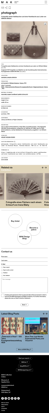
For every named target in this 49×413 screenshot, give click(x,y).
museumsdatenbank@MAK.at (8, 386)
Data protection (4, 404)
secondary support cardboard (9, 94)
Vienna (21, 83)
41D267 (3, 137)
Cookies (3, 410)
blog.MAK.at (24, 366)
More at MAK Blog (24, 352)
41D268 (8, 137)
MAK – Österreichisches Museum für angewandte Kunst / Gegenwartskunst (22, 87)
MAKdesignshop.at (24, 370)
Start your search (24, 358)
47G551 (13, 137)
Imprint (2, 406)
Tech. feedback (6, 275)
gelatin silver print (23, 94)
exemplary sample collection (9, 77)
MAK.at (24, 362)
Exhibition (6, 170)
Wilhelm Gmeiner (14, 83)
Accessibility (4, 408)
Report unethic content (8, 270)
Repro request (6, 267)
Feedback (5, 272)
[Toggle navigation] (46, 2)
